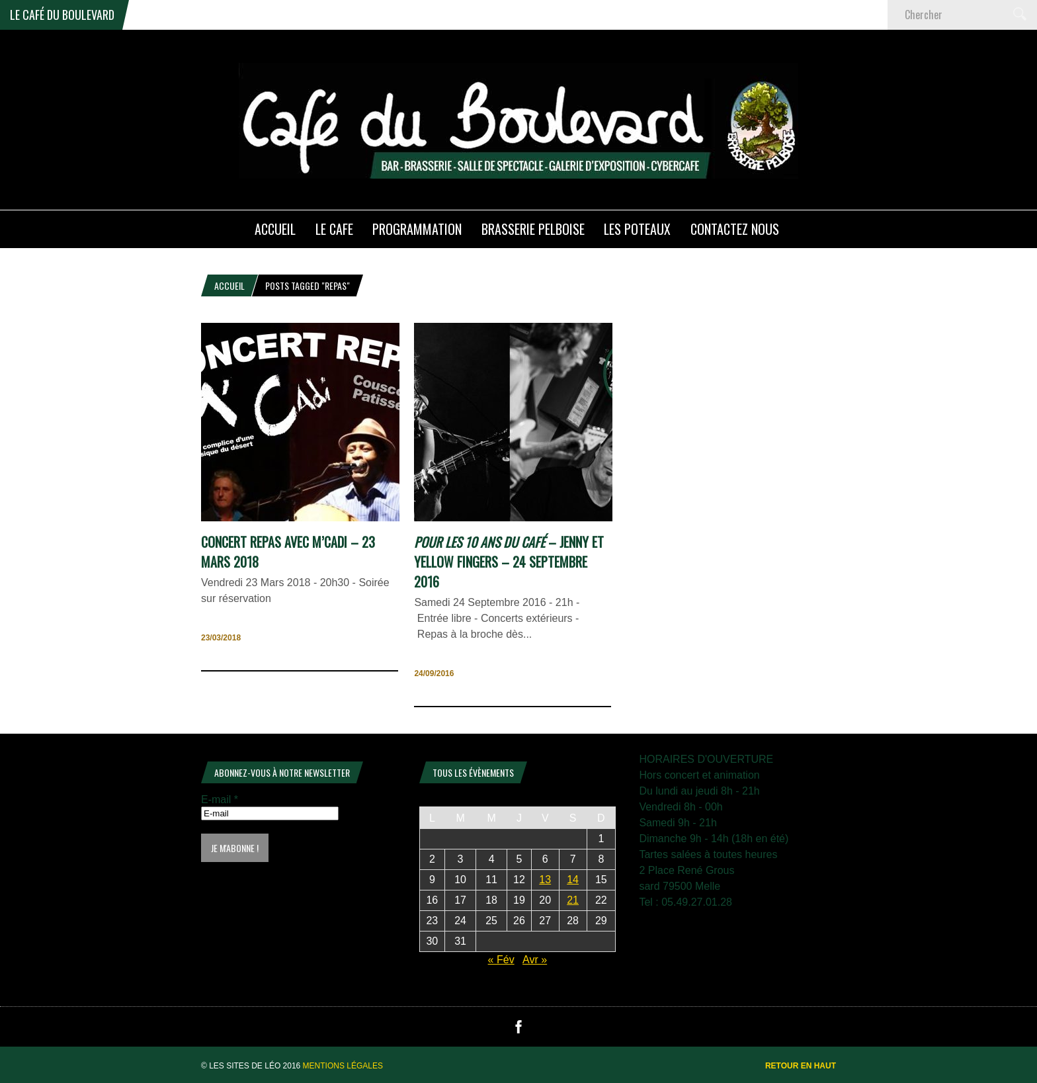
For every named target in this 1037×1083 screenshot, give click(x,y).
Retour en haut (800, 1065)
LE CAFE (334, 229)
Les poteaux (637, 229)
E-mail (219, 799)
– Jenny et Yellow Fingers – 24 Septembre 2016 (509, 561)
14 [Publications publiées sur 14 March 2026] (573, 879)
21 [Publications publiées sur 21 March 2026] (573, 900)
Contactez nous (734, 229)
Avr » (534, 959)
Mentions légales (343, 1065)
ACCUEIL (275, 229)
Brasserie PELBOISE (533, 229)
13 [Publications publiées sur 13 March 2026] (545, 879)
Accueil (229, 285)
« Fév (501, 959)
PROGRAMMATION (417, 229)
